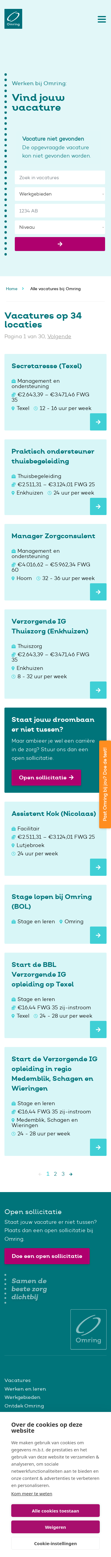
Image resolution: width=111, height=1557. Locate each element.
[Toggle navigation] (100, 19)
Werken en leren (25, 1389)
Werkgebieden (22, 1397)
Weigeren (55, 1527)
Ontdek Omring (24, 1406)
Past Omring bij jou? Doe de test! (105, 784)
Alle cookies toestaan (55, 1511)
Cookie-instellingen (55, 1543)
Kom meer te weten (31, 1493)
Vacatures (17, 1380)
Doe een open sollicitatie (47, 1256)
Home (11, 288)
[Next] (71, 1174)
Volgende (59, 336)
